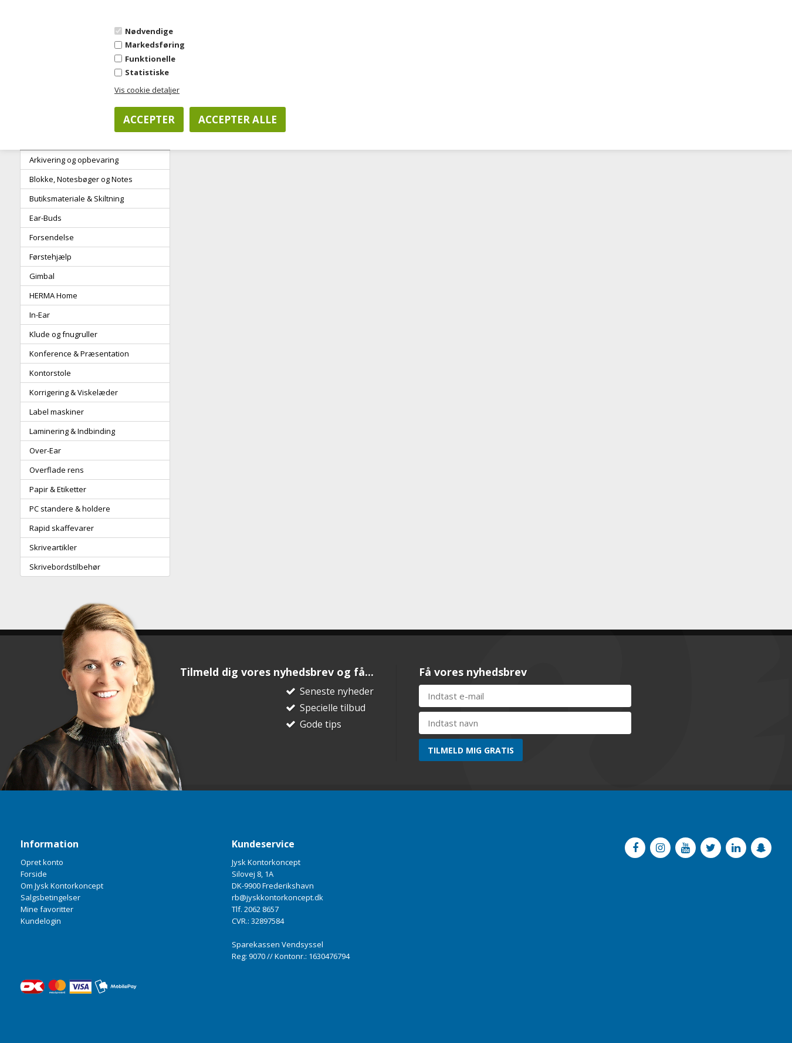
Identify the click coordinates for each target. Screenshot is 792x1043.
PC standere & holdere (69, 508)
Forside (34, 874)
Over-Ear (45, 450)
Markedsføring (155, 44)
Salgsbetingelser (50, 897)
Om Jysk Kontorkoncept (62, 885)
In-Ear (39, 314)
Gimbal (42, 276)
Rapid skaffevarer (61, 528)
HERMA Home (53, 295)
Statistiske (147, 72)
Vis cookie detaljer (147, 90)
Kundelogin (41, 921)
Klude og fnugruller (63, 334)
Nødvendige (149, 31)
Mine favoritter (47, 909)
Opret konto (42, 862)
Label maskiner (56, 411)
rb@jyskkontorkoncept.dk (277, 897)
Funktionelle (150, 58)
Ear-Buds (45, 218)
